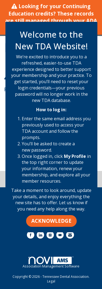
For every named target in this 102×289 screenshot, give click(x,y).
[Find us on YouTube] (60, 235)
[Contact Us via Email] (70, 235)
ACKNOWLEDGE (51, 220)
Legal (51, 281)
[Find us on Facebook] (30, 235)
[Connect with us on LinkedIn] (40, 235)
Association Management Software (51, 263)
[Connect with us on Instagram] (50, 235)
